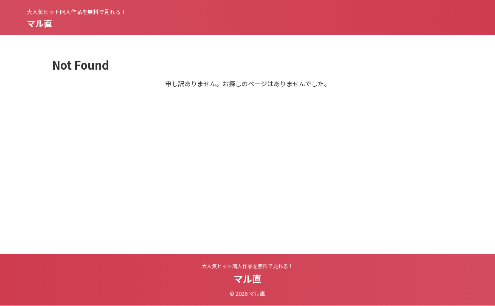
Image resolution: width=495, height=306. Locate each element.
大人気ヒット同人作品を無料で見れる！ (247, 265)
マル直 (39, 23)
